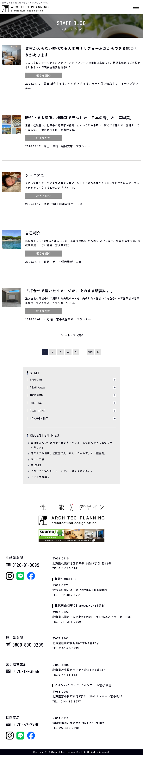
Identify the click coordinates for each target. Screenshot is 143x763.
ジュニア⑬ (37, 459)
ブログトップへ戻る (71, 335)
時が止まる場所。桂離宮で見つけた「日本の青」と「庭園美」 (69, 453)
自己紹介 (36, 465)
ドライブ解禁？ (40, 477)
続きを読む (43, 76)
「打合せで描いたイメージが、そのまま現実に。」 (62, 471)
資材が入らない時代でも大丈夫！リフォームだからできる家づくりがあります (71, 445)
